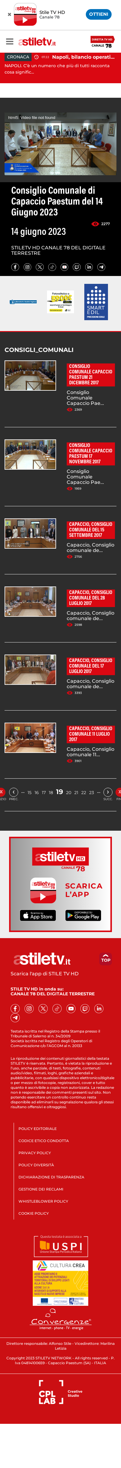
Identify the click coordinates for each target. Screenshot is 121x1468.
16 (37, 792)
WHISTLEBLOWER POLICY (43, 1201)
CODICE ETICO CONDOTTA (43, 1140)
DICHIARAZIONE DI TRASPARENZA (51, 1177)
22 (83, 792)
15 (30, 792)
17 (44, 792)
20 (68, 792)
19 (59, 792)
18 (51, 792)
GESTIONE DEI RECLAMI (40, 1189)
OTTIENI (98, 14)
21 (76, 792)
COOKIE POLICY (33, 1213)
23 (91, 792)
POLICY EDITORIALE (37, 1128)
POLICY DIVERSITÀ (36, 1165)
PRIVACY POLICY (34, 1153)
